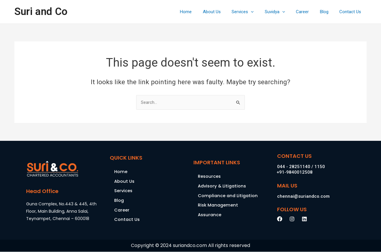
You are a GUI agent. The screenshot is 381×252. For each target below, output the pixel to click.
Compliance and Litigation (228, 196)
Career (307, 11)
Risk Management (218, 205)
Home (200, 11)
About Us (224, 11)
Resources (209, 176)
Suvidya (282, 11)
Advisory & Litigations (223, 186)
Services (253, 11)
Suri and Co (41, 12)
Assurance (210, 215)
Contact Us (351, 11)
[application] (261, 11)
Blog (327, 11)
